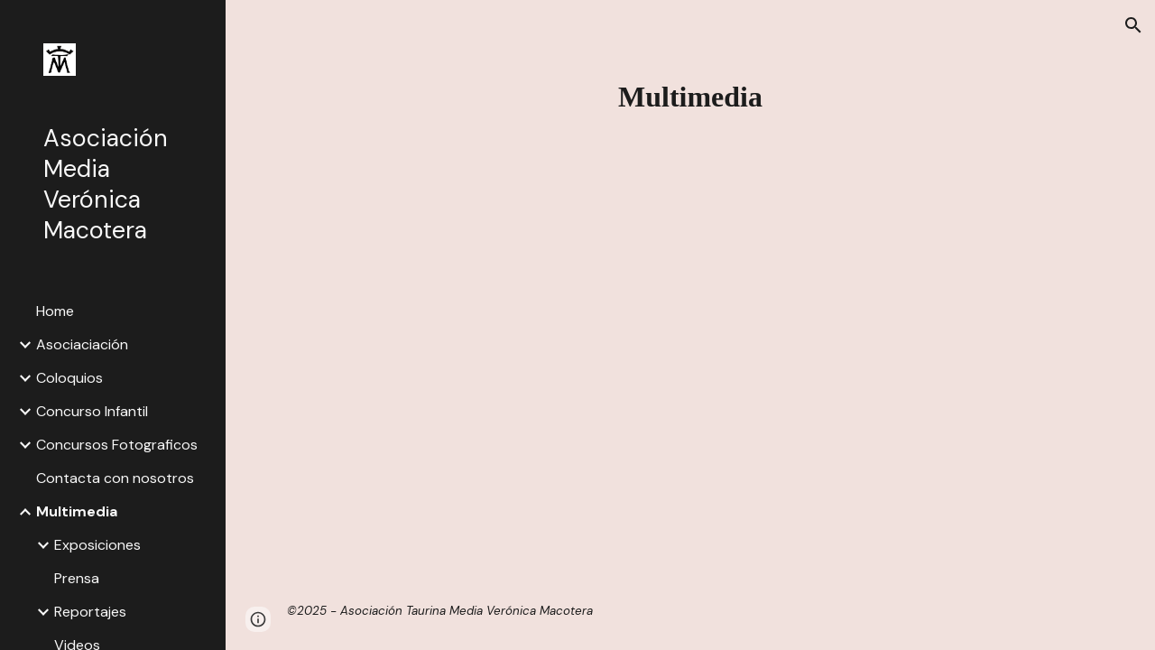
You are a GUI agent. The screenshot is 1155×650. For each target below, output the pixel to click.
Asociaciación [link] (82, 344)
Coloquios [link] (69, 377)
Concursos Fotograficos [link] (117, 444)
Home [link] (55, 311)
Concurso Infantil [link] (92, 411)
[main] (691, 96)
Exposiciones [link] (97, 544)
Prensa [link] (76, 578)
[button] (1133, 25)
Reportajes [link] (90, 611)
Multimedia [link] (76, 511)
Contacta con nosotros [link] (115, 478)
